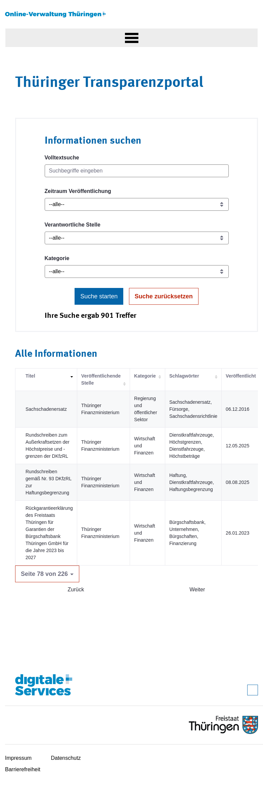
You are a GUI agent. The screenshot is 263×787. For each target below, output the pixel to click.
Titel (30, 376)
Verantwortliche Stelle (72, 225)
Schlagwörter (184, 376)
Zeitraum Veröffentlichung (78, 191)
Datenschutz (66, 758)
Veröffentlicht (241, 376)
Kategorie (57, 258)
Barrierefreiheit (22, 769)
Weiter (197, 589)
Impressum (18, 758)
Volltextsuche (62, 157)
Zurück (76, 589)
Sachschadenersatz (46, 409)
